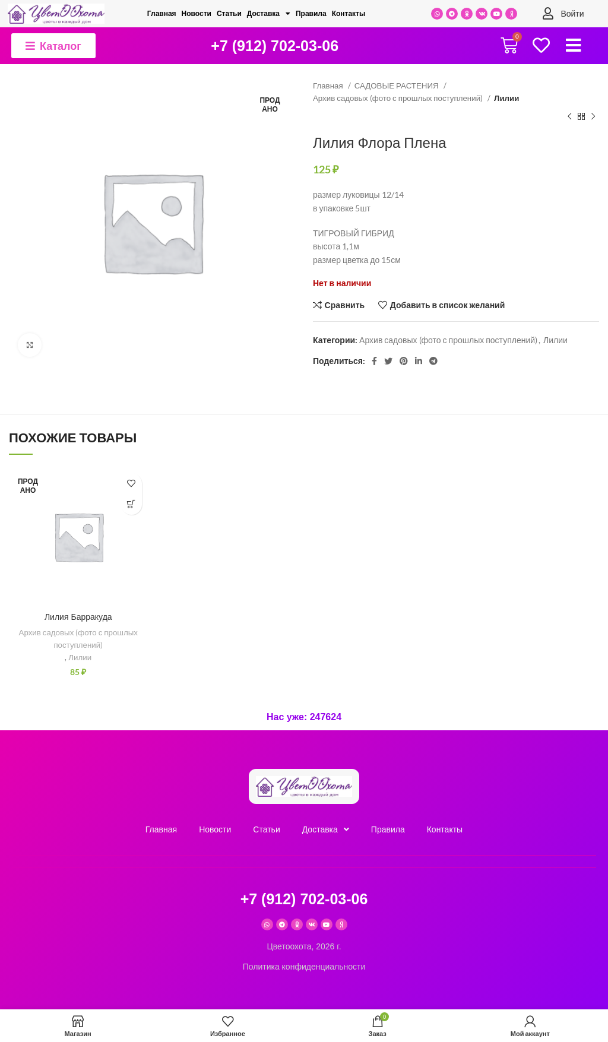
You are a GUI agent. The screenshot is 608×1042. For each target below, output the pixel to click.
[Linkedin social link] (418, 361)
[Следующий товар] (593, 117)
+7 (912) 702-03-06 (274, 45)
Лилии (506, 98)
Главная (161, 13)
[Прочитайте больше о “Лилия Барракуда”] (131, 504)
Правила (311, 13)
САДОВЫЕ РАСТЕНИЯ (397, 85)
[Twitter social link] (388, 361)
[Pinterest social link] (403, 361)
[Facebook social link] (374, 361)
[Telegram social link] (433, 361)
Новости (196, 13)
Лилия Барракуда (78, 617)
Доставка (268, 13)
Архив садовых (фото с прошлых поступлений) (398, 98)
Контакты (349, 13)
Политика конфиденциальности (304, 966)
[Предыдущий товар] (569, 117)
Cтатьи (229, 13)
